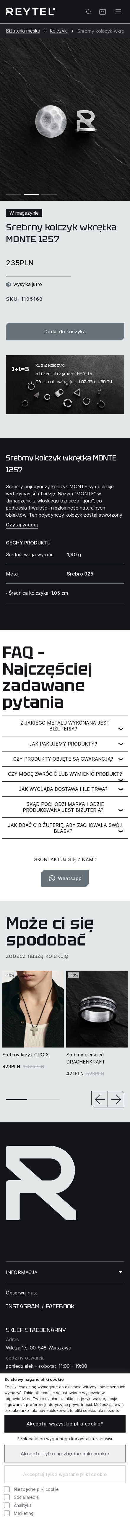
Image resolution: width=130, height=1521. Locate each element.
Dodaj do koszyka (65, 331)
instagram (22, 1306)
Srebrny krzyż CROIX (25, 1055)
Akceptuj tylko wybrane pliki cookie (65, 1474)
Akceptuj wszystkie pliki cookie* (65, 1424)
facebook (60, 1306)
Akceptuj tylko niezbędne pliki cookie (65, 1454)
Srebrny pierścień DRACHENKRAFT (85, 1058)
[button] (99, 1100)
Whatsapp (65, 878)
